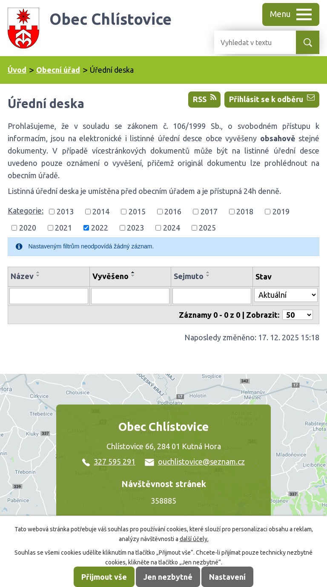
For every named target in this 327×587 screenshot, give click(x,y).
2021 (63, 227)
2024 (171, 227)
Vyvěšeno (110, 276)
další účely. (194, 539)
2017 (209, 211)
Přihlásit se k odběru (272, 98)
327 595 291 (108, 461)
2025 (207, 227)
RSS (204, 98)
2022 (99, 227)
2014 (100, 211)
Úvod (17, 70)
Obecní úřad (58, 70)
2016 (172, 211)
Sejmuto (189, 276)
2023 (135, 227)
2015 (137, 211)
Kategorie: (25, 210)
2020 (27, 227)
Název (22, 276)
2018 (244, 211)
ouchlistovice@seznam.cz (195, 461)
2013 (65, 211)
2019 (281, 211)
